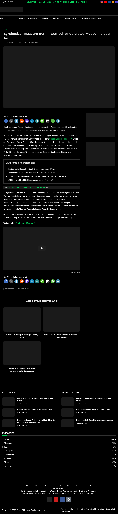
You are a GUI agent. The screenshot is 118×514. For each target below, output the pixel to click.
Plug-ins (61, 451)
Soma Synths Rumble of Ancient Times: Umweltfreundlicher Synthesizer (37, 176)
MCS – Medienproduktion (91, 18)
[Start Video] (41, 248)
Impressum (66, 511)
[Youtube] (105, 2)
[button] (6, 121)
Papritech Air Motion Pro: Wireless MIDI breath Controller (31, 173)
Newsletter (99, 509)
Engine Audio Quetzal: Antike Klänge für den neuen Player (32, 169)
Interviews (32, 18)
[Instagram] (101, 2)
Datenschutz (110, 509)
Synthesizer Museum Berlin (27, 223)
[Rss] (113, 2)
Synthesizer (9, 289)
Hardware (61, 454)
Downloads (44, 18)
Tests (10, 18)
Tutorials (20, 18)
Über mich (56, 18)
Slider (60, 462)
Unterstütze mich (71, 18)
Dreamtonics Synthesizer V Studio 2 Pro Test (34, 409)
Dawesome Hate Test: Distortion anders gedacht (94, 420)
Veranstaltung (23, 289)
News (2, 18)
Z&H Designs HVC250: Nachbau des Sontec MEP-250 (30, 180)
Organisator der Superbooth (60, 139)
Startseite (65, 509)
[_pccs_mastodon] (116, 2)
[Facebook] (109, 2)
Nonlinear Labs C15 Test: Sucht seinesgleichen (26, 187)
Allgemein (60, 443)
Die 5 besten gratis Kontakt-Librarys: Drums (93, 409)
